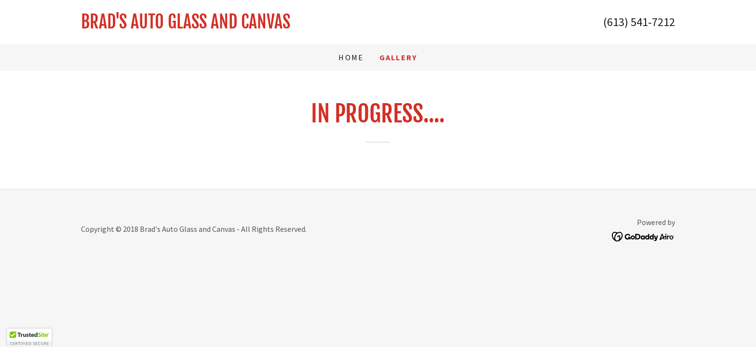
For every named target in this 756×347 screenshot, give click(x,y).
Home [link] (351, 57)
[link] (229, 25)
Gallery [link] (398, 57)
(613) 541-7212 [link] (639, 21)
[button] (29, 338)
